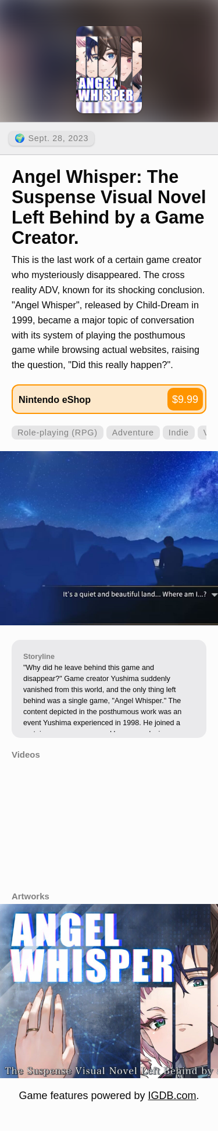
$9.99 (185, 399)
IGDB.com (172, 1095)
